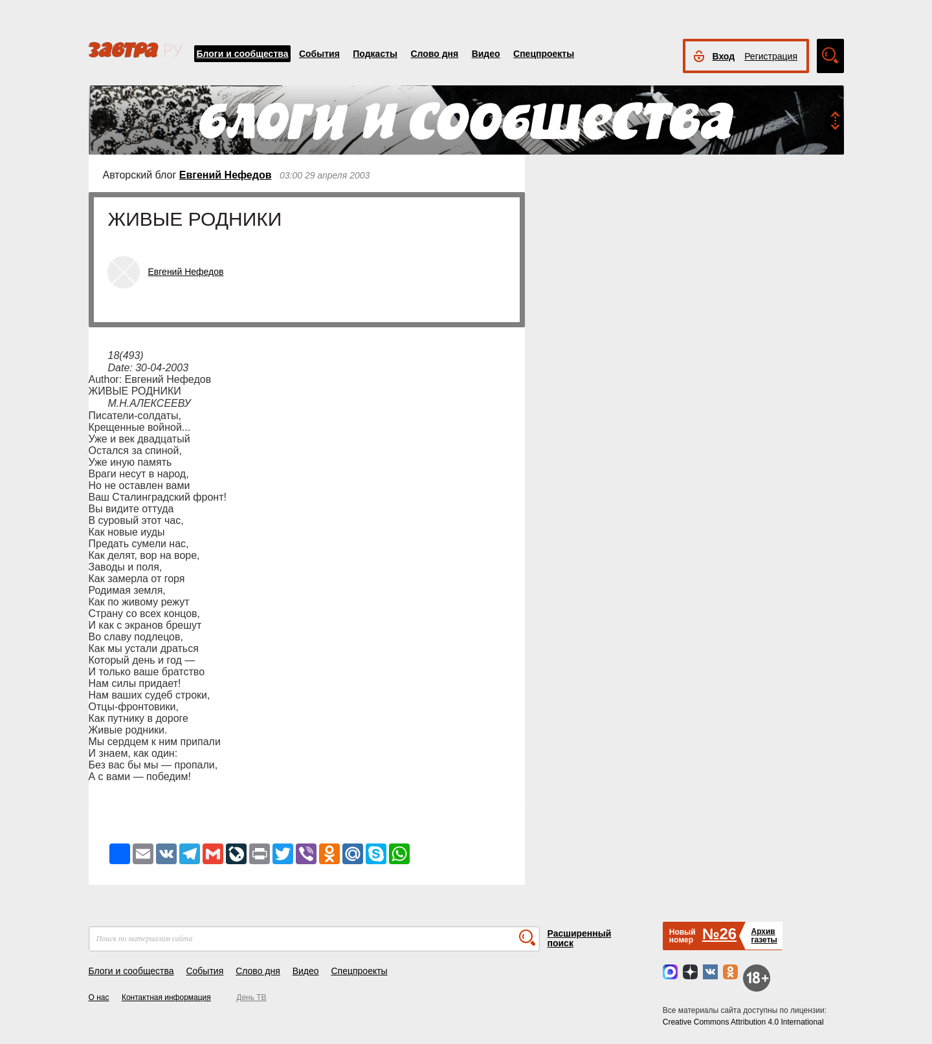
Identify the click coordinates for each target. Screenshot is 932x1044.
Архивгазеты (764, 935)
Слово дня (434, 54)
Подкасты (375, 54)
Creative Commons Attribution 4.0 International (743, 1022)
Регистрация (770, 56)
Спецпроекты (543, 54)
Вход (724, 56)
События (319, 54)
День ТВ (251, 997)
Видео (486, 54)
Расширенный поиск (580, 938)
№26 (719, 933)
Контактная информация (166, 997)
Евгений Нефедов (225, 174)
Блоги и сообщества (243, 54)
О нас (99, 997)
